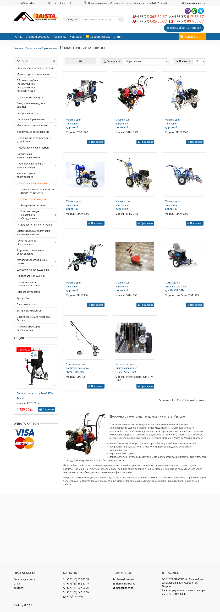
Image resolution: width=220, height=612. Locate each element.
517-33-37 (188, 17)
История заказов (124, 583)
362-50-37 (151, 17)
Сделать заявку (98, 36)
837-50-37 (188, 21)
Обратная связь (123, 588)
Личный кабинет (124, 579)
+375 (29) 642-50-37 (76, 592)
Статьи (118, 36)
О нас (18, 36)
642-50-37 (151, 21)
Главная (18, 48)
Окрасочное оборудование (41, 48)
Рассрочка (59, 36)
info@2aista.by (26, 3)
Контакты (76, 36)
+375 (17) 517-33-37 (76, 579)
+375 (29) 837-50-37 (76, 588)
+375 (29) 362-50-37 (76, 583)
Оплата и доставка (37, 36)
